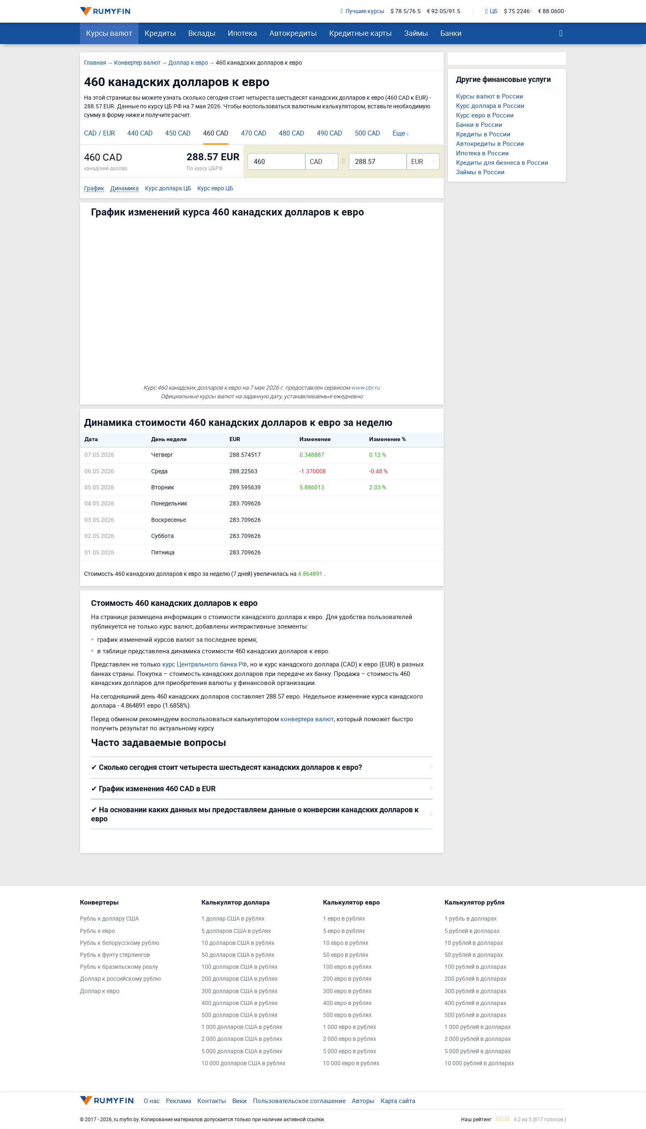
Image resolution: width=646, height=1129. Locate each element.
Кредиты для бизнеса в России (502, 162)
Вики (239, 1100)
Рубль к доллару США (109, 918)
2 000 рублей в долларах (478, 1039)
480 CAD (291, 133)
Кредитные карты (360, 33)
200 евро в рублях (347, 978)
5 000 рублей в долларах (478, 1051)
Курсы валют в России (489, 96)
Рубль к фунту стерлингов (115, 954)
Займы (416, 33)
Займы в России (480, 171)
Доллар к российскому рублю (120, 978)
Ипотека (242, 33)
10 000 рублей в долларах (479, 1063)
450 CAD (178, 133)
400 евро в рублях (347, 1003)
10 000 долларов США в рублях (243, 1063)
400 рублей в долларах (475, 1003)
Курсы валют (109, 33)
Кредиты (160, 33)
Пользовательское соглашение (299, 1100)
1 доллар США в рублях (232, 918)
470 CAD (254, 133)
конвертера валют (307, 719)
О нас (152, 1100)
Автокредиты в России (490, 143)
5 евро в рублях (344, 931)
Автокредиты (293, 33)
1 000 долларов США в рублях (241, 1027)
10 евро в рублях (345, 943)
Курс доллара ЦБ (168, 188)
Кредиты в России (483, 134)
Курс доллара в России (490, 105)
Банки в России (479, 124)
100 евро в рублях (347, 966)
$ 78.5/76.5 (406, 11)
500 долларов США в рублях (239, 1015)
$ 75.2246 (517, 11)
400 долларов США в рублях (239, 1003)
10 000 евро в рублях (351, 1063)
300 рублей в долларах (475, 991)
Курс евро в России (485, 115)
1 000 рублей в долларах (478, 1027)
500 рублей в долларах (475, 1015)
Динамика (124, 188)
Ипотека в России (482, 153)
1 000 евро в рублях (349, 1027)
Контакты (211, 1100)
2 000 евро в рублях (349, 1039)
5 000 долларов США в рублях (241, 1051)
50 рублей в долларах (474, 954)
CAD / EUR (99, 133)
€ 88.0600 (551, 11)
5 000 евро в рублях (349, 1051)
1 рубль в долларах (471, 918)
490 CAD (329, 133)
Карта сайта (398, 1100)
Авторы (363, 1100)
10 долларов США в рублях (237, 943)
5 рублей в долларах (472, 931)
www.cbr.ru (365, 387)
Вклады (201, 33)
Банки (450, 33)
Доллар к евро (99, 991)
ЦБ (491, 11)
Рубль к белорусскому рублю (119, 943)
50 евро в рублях (345, 954)
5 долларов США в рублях (236, 931)
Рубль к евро (97, 931)
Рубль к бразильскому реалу (119, 966)
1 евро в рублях (344, 918)
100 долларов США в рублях (239, 966)
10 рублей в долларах (474, 943)
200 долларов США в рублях (239, 978)
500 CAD (367, 133)
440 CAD (140, 133)
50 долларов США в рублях (237, 954)
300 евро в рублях (347, 991)
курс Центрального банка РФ (204, 664)
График (94, 188)
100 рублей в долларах (475, 966)
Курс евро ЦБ (215, 188)
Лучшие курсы (362, 11)
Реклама (178, 1100)
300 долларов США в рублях (239, 991)
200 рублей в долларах (475, 978)
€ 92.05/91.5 (443, 11)
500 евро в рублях (347, 1015)
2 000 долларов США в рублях (241, 1039)
